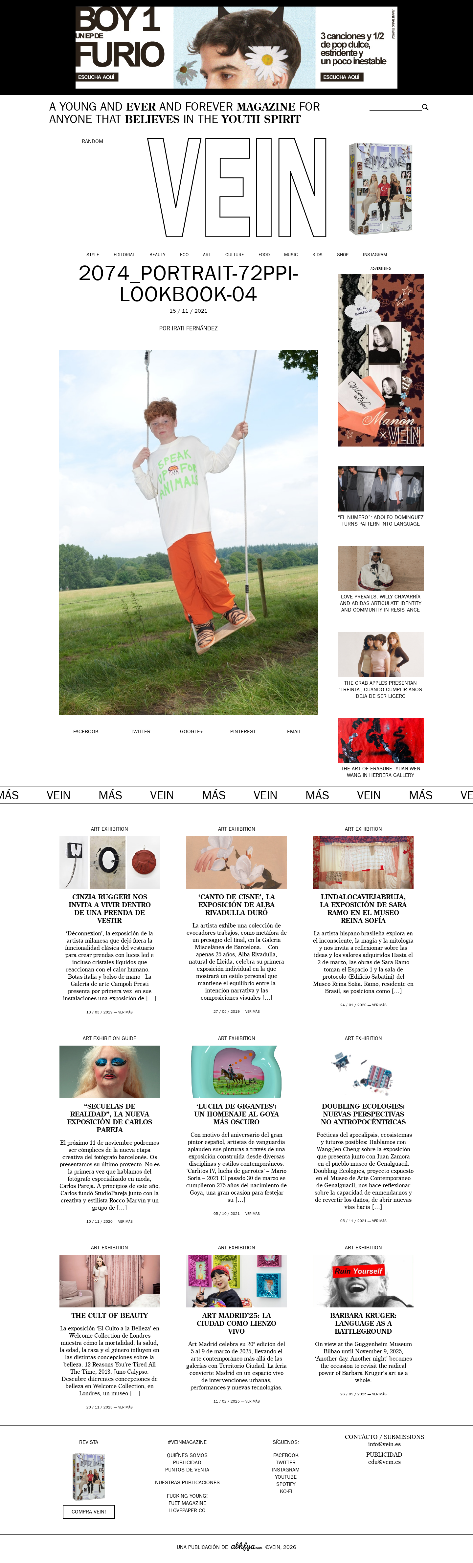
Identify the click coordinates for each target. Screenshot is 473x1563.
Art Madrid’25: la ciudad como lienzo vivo (236, 1324)
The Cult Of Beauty (110, 1316)
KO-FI (286, 1492)
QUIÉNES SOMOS (187, 1456)
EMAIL (294, 732)
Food (264, 255)
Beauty (157, 255)
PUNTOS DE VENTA (187, 1470)
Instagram (375, 255)
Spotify (286, 1485)
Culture (234, 255)
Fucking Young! (187, 1496)
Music (291, 255)
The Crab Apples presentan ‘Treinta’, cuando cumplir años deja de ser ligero (380, 690)
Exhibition (114, 829)
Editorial (124, 255)
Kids (317, 255)
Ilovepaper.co (187, 1511)
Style (92, 255)
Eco (184, 255)
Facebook (286, 1456)
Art (207, 255)
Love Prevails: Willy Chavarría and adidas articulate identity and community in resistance (380, 604)
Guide (129, 1039)
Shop (343, 255)
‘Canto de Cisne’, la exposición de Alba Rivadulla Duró (236, 905)
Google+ (12, 1558)
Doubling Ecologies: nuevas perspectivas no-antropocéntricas (363, 1115)
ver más (125, 1012)
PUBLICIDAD (187, 1463)
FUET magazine (187, 1504)
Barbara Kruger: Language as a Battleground (363, 1324)
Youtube (286, 1477)
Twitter (286, 1463)
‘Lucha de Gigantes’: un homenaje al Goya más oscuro (236, 1115)
